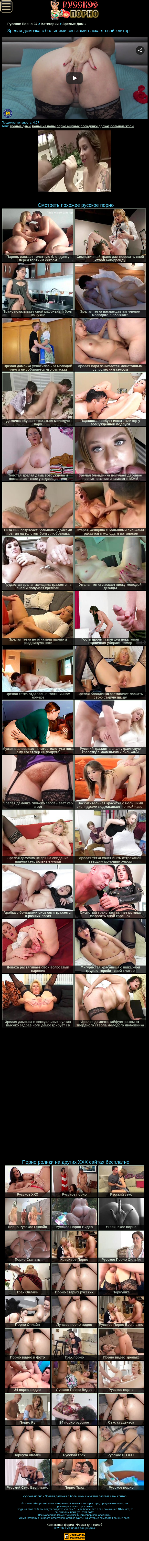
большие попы (43, 126)
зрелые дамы (20, 126)
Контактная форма (60, 1525)
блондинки (89, 126)
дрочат (103, 126)
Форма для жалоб (89, 1525)
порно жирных (67, 126)
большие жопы (122, 126)
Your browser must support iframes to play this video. (74, 78)
